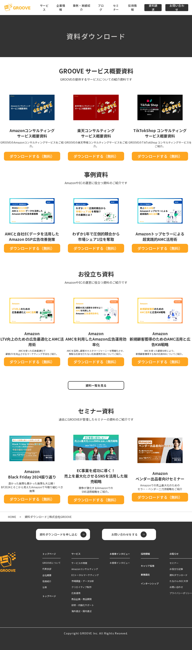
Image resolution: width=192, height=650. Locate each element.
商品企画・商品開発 (81, 598)
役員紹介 (46, 581)
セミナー (116, 7)
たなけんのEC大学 (179, 580)
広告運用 (75, 592)
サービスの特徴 (79, 562)
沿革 (44, 587)
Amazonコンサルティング (84, 568)
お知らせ (174, 553)
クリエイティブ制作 (81, 586)
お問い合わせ (177, 7)
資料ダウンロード (179, 574)
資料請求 (153, 7)
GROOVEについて (51, 562)
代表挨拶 (46, 568)
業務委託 (145, 574)
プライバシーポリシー (181, 592)
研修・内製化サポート (82, 604)
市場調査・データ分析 (82, 580)
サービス (75, 553)
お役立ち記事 (176, 568)
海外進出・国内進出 (81, 610)
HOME (12, 517)
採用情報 (132, 7)
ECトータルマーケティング (85, 574)
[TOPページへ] (17, 7)
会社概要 (46, 575)
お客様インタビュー (120, 562)
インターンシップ (150, 583)
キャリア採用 (147, 565)
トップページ (49, 596)
